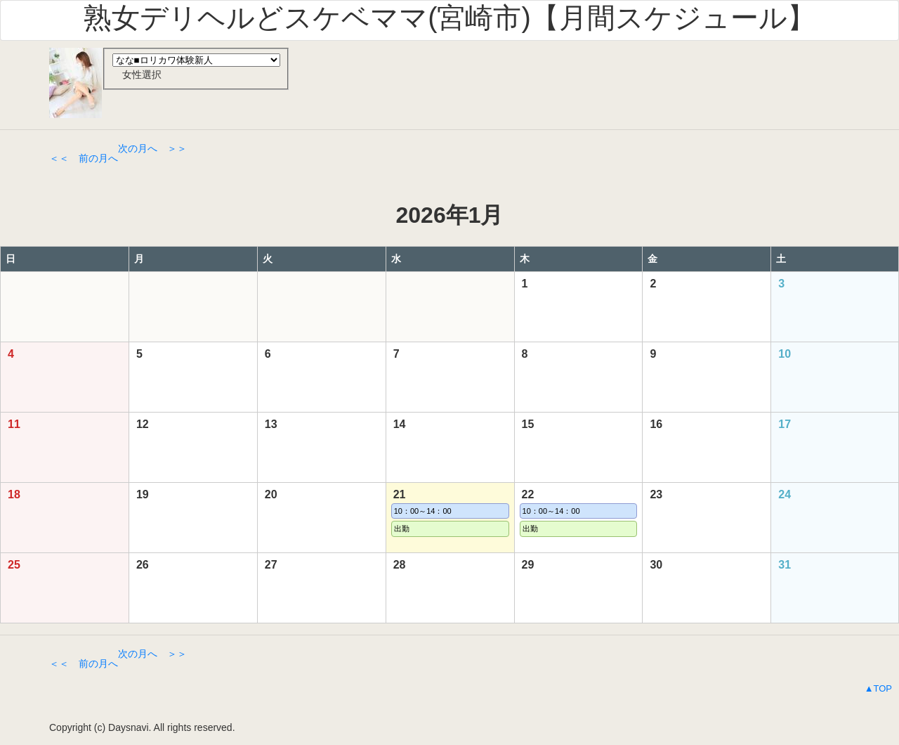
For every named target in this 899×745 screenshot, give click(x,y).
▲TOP (878, 688)
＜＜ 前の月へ (83, 158)
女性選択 (137, 74)
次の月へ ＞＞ (152, 148)
